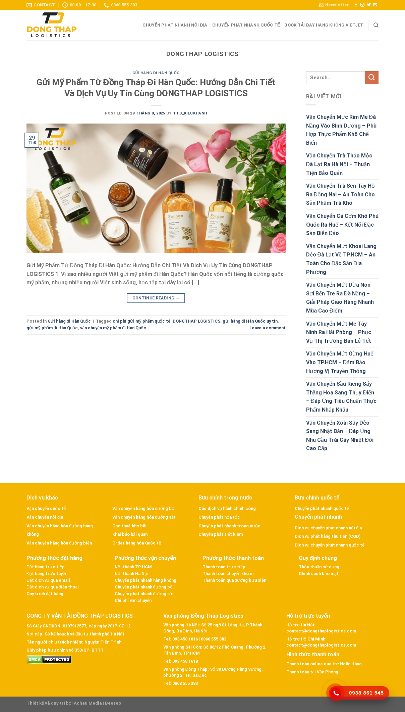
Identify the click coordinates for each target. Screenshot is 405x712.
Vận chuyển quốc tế (46, 508)
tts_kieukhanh (190, 113)
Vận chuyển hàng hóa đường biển (59, 542)
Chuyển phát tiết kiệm (220, 534)
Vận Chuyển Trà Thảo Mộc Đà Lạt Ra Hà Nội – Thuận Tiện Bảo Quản (339, 164)
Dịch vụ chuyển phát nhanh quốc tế (329, 545)
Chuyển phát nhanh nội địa (174, 25)
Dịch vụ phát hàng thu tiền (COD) (328, 536)
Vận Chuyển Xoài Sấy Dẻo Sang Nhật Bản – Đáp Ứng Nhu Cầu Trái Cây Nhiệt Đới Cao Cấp (340, 436)
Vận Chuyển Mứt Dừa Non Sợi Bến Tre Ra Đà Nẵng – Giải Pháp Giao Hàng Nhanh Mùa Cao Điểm (340, 298)
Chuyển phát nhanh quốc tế (246, 25)
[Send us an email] (375, 5)
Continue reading (156, 298)
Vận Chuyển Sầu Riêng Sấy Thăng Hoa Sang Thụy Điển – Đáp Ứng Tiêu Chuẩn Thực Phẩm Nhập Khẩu (341, 397)
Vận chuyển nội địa (44, 517)
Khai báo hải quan (130, 534)
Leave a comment (267, 327)
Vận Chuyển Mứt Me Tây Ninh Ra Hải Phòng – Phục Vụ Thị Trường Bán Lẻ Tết (338, 332)
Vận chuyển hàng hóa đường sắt (144, 517)
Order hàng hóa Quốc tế (136, 542)
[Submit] (372, 77)
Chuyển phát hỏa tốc (219, 517)
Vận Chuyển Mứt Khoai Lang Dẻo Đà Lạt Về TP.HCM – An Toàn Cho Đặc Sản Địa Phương (341, 259)
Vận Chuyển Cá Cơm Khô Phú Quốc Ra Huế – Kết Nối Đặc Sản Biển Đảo (342, 224)
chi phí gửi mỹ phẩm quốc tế (141, 321)
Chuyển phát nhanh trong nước (229, 525)
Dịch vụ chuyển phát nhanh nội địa (328, 527)
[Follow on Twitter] (369, 5)
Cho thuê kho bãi (129, 525)
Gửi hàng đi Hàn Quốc (156, 73)
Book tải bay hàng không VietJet (323, 25)
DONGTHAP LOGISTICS (196, 321)
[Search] (376, 25)
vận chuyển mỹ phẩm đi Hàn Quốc (113, 327)
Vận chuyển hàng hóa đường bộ (143, 508)
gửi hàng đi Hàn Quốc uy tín (250, 321)
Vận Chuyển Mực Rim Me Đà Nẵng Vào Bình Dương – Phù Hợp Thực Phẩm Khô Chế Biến (341, 130)
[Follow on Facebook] (356, 5)
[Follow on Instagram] (362, 5)
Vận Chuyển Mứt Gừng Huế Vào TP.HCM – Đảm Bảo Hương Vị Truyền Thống (339, 362)
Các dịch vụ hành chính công (227, 508)
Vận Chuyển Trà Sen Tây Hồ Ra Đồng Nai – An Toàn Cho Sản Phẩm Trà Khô (340, 194)
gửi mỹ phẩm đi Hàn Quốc (52, 327)
